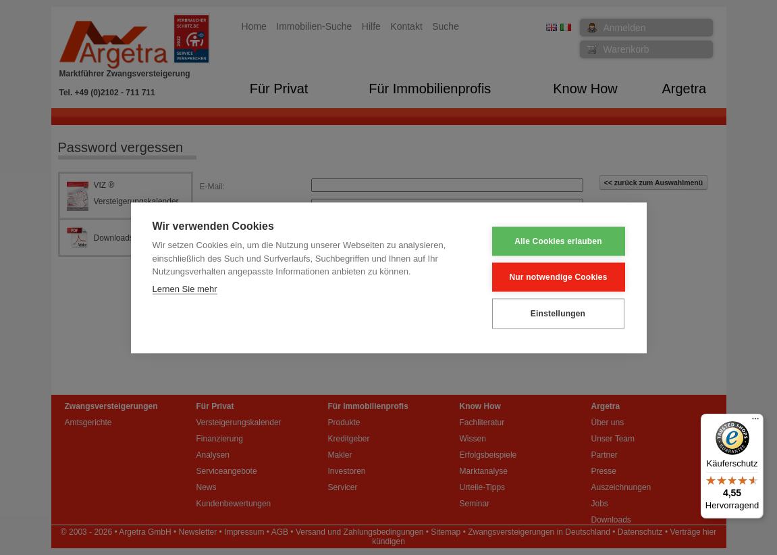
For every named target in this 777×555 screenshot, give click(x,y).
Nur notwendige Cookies (558, 277)
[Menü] (755, 422)
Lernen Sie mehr (185, 288)
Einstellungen (558, 313)
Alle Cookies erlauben (558, 241)
